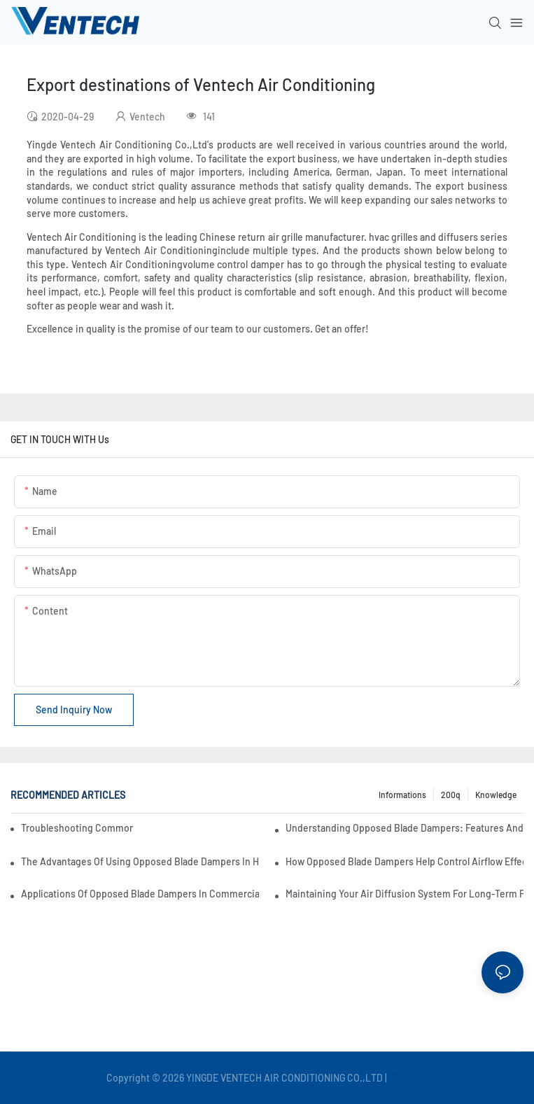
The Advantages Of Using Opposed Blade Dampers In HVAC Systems (140, 861)
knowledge (496, 794)
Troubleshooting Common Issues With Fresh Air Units (77, 828)
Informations (402, 794)
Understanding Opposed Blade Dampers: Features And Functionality (405, 828)
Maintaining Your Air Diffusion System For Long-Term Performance (405, 894)
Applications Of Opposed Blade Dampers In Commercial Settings (140, 894)
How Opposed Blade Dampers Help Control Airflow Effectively (405, 861)
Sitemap (408, 1078)
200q (451, 794)
